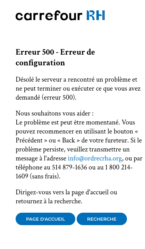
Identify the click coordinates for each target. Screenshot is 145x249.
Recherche (102, 219)
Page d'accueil (45, 219)
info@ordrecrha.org (95, 158)
